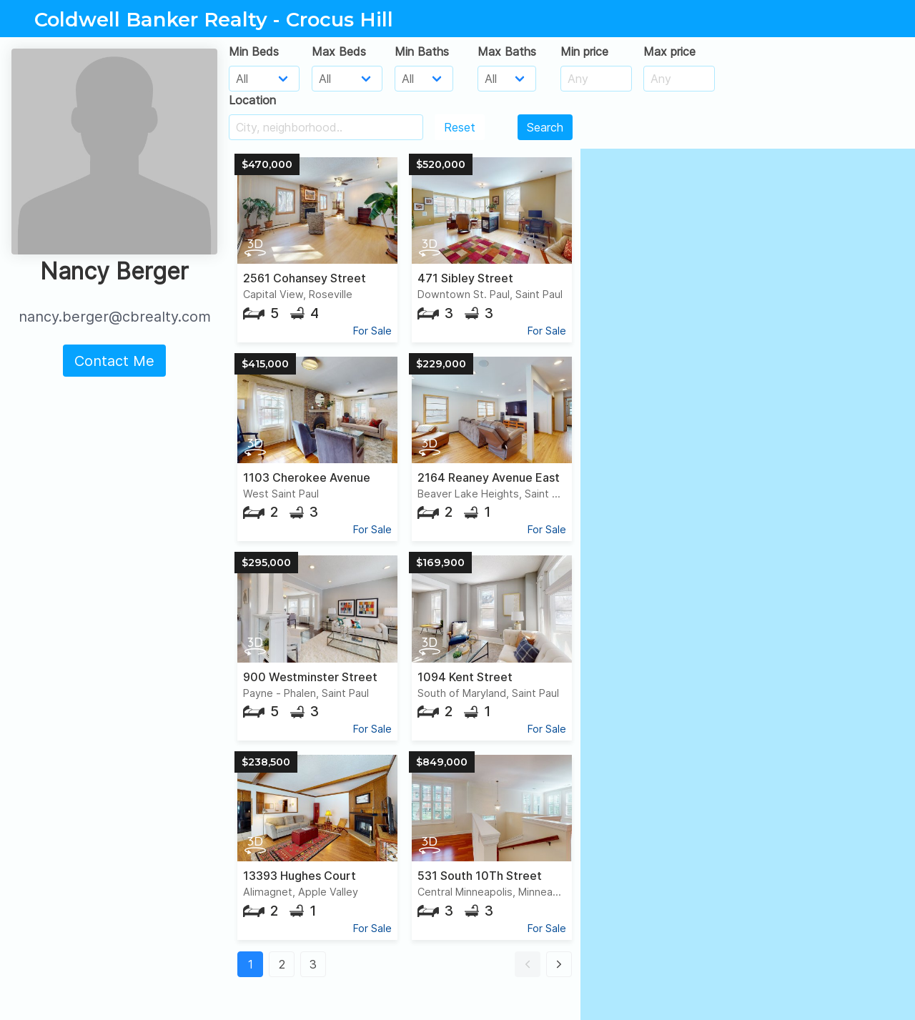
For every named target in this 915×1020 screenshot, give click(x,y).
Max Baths (507, 51)
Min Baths (422, 51)
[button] (527, 964)
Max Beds (339, 51)
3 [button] (313, 964)
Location (252, 100)
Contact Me (114, 361)
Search (545, 127)
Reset (459, 127)
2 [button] (282, 964)
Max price (669, 51)
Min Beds (254, 51)
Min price (584, 51)
